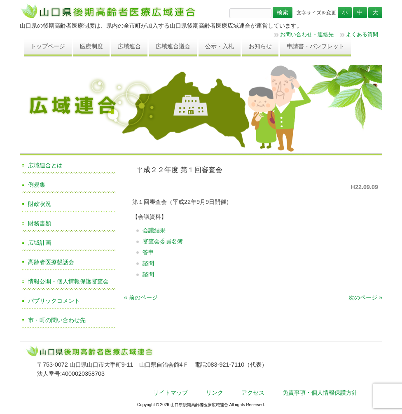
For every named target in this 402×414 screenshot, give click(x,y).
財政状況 (39, 204)
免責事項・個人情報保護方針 (320, 392)
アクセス (252, 392)
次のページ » (365, 297)
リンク (214, 392)
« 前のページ (141, 297)
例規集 (36, 184)
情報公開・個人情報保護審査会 (68, 281)
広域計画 (39, 242)
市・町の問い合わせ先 (57, 320)
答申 (148, 252)
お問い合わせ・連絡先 (307, 34)
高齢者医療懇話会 (51, 262)
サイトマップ (170, 392)
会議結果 (154, 230)
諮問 (148, 263)
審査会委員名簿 (163, 241)
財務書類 (39, 223)
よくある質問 (362, 34)
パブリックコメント (54, 300)
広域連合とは (45, 165)
